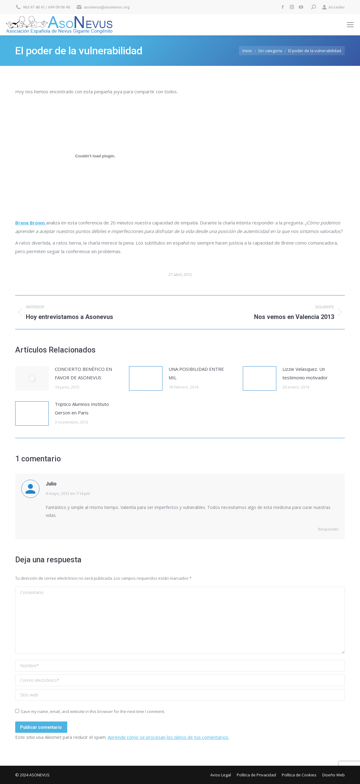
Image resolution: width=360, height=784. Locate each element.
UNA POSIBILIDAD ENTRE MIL (196, 373)
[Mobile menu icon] (350, 24)
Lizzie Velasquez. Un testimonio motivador (305, 373)
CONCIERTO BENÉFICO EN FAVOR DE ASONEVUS (83, 373)
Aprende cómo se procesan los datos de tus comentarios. (168, 737)
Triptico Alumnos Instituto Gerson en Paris (82, 408)
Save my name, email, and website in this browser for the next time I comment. (93, 711)
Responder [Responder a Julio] (328, 529)
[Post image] (32, 378)
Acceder (333, 7)
